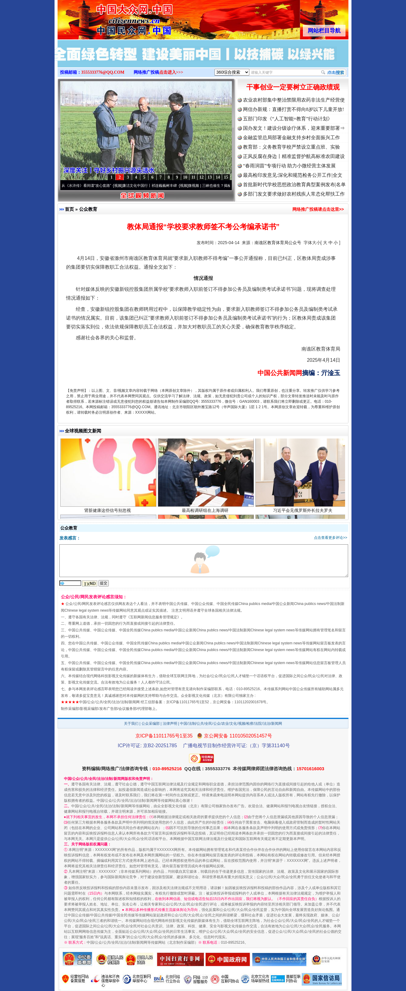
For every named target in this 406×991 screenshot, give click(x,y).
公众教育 (88, 209)
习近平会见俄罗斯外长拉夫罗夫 (303, 511)
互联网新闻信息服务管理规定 (153, 617)
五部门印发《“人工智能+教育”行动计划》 (287, 118)
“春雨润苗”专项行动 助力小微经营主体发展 (289, 165)
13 (210, 177)
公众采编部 (150, 723)
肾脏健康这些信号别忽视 (108, 511)
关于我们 (131, 723)
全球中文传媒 (108, 17)
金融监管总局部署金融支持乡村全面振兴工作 (291, 137)
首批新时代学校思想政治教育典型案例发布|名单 (294, 184)
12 (201, 177)
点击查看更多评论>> (330, 538)
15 (226, 177)
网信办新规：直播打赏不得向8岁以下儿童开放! (293, 109)
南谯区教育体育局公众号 (278, 242)
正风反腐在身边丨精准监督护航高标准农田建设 (294, 156)
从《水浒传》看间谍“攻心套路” (89, 185)
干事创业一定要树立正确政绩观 (293, 87)
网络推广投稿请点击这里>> (318, 209)
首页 (69, 209)
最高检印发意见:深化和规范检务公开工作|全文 (292, 175)
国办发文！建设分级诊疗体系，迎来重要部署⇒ (294, 128)
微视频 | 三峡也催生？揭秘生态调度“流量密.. (226, 185)
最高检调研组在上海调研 (206, 511)
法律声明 (170, 723)
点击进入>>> (171, 72)
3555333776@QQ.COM (103, 72)
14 (218, 177)
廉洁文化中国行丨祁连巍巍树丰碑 (152, 185)
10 (185, 177)
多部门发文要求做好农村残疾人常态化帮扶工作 (294, 194)
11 (193, 177)
